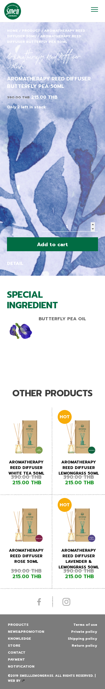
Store (14, 645)
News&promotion (26, 631)
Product (31, 30)
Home (12, 30)
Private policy (84, 631)
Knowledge (19, 638)
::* (23, 680)
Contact (16, 652)
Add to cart (52, 244)
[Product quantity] (70, 227)
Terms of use (85, 624)
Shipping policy (82, 638)
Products (18, 624)
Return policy (84, 645)
